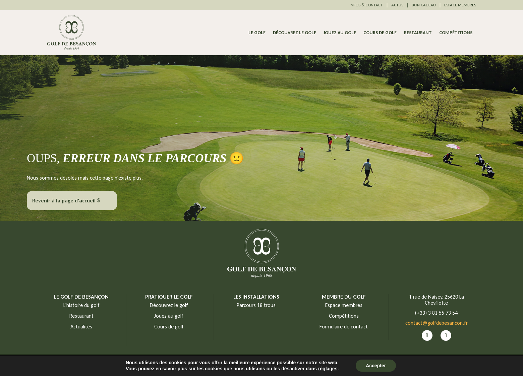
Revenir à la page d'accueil (64, 200)
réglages (328, 368)
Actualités (81, 326)
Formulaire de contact (343, 326)
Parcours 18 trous (256, 305)
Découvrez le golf (294, 33)
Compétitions (455, 33)
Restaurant (418, 33)
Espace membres (343, 305)
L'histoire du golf (81, 305)
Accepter (376, 365)
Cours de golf (380, 33)
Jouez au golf (340, 33)
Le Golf (257, 33)
